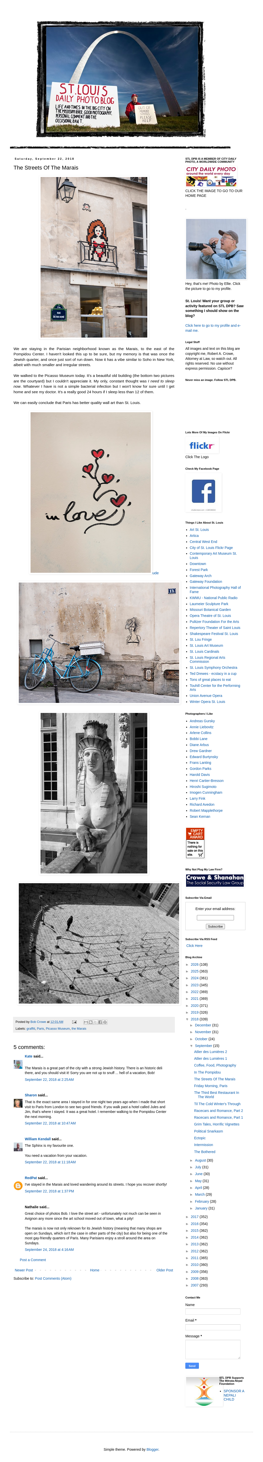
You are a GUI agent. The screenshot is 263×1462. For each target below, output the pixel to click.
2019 (195, 1012)
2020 (195, 1006)
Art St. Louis (199, 530)
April (199, 1188)
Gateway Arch (201, 576)
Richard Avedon (202, 804)
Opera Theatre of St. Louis (210, 616)
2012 (195, 1251)
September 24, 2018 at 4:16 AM (49, 1250)
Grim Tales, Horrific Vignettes (216, 1124)
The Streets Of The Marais (214, 1079)
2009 (195, 1272)
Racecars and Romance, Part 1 (218, 1117)
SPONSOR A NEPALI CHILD (234, 1395)
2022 (195, 992)
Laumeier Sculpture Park (209, 604)
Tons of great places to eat (210, 680)
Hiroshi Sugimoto (203, 787)
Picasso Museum (58, 1028)
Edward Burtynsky (204, 757)
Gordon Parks (200, 769)
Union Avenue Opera (206, 696)
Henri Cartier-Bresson (207, 781)
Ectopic (200, 1138)
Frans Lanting (200, 763)
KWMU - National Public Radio (214, 598)
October (201, 1039)
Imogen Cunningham (206, 792)
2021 (195, 999)
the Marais (79, 1028)
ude (94, 573)
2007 (195, 1285)
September (204, 1046)
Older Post (165, 1270)
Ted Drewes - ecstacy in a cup (213, 674)
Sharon (31, 1095)
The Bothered (204, 1152)
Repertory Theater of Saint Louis (215, 628)
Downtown (198, 564)
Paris (40, 1028)
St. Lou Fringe (201, 639)
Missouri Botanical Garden (210, 610)
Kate (28, 1056)
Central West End (203, 542)
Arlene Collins (200, 733)
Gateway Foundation (206, 582)
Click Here (193, 946)
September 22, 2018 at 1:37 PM (49, 1191)
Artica (194, 536)
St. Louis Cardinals (204, 651)
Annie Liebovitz (202, 727)
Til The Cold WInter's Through (217, 1104)
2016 (195, 1224)
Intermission (203, 1145)
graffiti (31, 1028)
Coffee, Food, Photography (215, 1065)
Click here (193, 325)
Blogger (152, 1449)
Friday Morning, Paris (210, 1086)
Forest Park (199, 570)
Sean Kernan (200, 817)
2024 (195, 978)
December (203, 1025)
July (198, 1167)
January (201, 1208)
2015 (195, 1231)
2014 (195, 1237)
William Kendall (38, 1139)
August (201, 1160)
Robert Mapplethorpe (206, 810)
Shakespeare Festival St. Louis (214, 634)
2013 (195, 1244)
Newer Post (24, 1270)
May (198, 1181)
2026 (195, 964)
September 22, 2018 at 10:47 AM (50, 1123)
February (202, 1201)
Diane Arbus (199, 745)
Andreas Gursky (202, 721)
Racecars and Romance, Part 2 (218, 1111)
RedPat (31, 1178)
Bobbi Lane (199, 739)
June (199, 1174)
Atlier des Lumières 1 (210, 1059)
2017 (195, 1217)
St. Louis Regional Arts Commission (207, 660)
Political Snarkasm (208, 1131)
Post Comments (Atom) (53, 1278)
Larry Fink (197, 798)
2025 (195, 971)
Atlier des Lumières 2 (210, 1052)
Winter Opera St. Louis (207, 702)
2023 (195, 985)
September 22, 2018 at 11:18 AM (50, 1162)
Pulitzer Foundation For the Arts (214, 622)
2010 (195, 1265)
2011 (195, 1258)
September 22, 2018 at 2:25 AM (49, 1080)
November (203, 1032)
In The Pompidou (207, 1072)
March (200, 1194)
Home (94, 1270)
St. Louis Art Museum (206, 645)
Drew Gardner (201, 751)
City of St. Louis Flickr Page (211, 548)
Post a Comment (33, 1260)
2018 (195, 1019)
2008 (195, 1278)
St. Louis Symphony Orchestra (213, 668)
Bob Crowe (39, 1022)
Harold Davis (200, 775)
